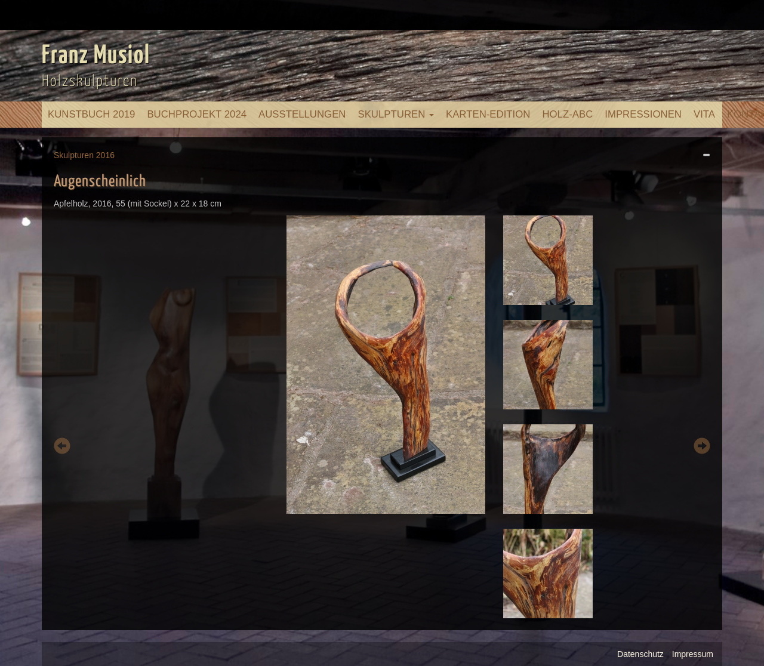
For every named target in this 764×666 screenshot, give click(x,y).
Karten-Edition (488, 114)
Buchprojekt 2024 (197, 114)
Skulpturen (396, 114)
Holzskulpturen (90, 81)
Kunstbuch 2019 (91, 114)
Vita (704, 114)
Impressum (692, 654)
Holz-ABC (567, 114)
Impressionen (643, 114)
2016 (105, 155)
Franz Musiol (96, 56)
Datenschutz (640, 654)
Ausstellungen (302, 114)
